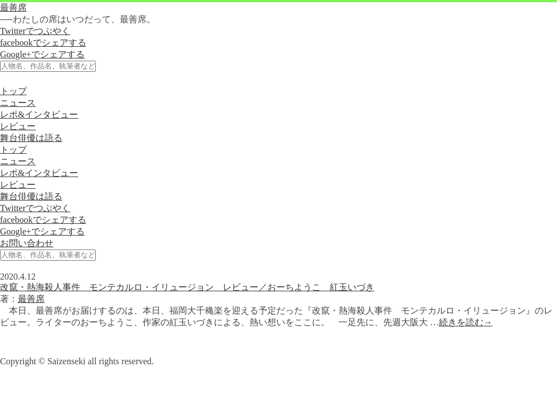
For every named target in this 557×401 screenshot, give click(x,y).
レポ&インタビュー (39, 114)
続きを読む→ (465, 322)
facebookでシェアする (43, 42)
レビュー (18, 126)
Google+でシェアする (42, 54)
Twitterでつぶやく (35, 31)
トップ (13, 91)
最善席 (13, 7)
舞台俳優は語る (31, 138)
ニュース (18, 102)
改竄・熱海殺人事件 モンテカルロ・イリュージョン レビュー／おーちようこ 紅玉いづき (187, 287)
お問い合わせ (26, 243)
